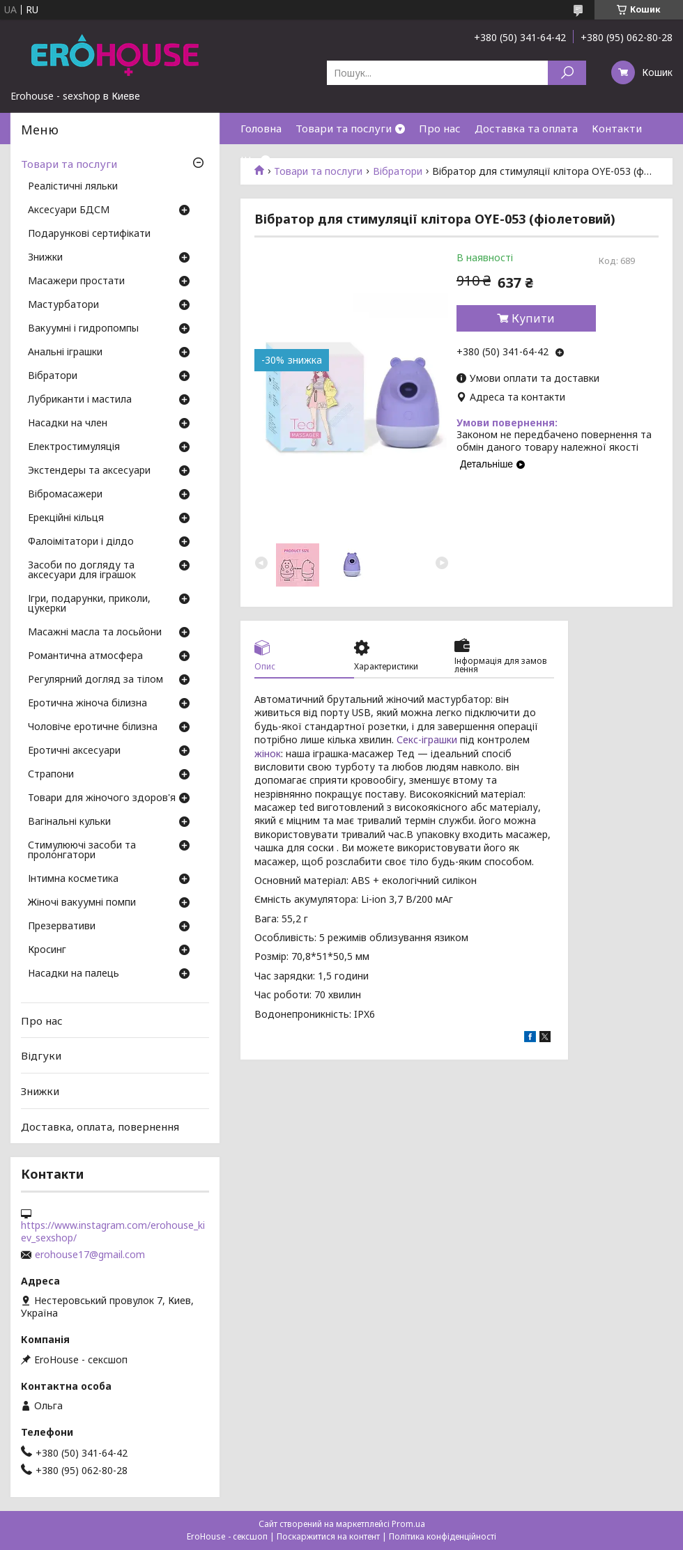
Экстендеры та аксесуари (89, 470)
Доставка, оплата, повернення (100, 1126)
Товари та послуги (344, 128)
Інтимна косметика (73, 879)
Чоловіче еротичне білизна (93, 727)
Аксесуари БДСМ (68, 210)
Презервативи (61, 926)
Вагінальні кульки (69, 822)
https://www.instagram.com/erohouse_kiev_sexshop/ (113, 1231)
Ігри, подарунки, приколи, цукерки (89, 604)
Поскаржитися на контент (328, 1536)
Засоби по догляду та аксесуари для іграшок (82, 570)
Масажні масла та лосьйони (95, 632)
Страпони (51, 774)
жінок (267, 753)
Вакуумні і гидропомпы (83, 328)
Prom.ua (408, 1524)
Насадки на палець (73, 973)
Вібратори (52, 376)
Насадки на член (67, 423)
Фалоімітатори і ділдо (81, 542)
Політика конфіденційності (442, 1536)
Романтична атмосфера (85, 656)
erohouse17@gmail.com (90, 1254)
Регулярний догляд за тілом (95, 679)
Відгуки (41, 1055)
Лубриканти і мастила (80, 399)
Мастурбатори (63, 305)
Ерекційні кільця (66, 518)
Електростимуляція (74, 447)
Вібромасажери (65, 494)
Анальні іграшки (65, 352)
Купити (533, 318)
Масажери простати (76, 281)
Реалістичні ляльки (73, 186)
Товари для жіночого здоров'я (102, 798)
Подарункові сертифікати (89, 234)
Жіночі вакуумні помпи (82, 902)
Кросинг (47, 950)
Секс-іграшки (427, 739)
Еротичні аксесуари (74, 751)
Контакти (617, 128)
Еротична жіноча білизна (87, 703)
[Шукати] (567, 73)
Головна (261, 128)
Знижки (45, 257)
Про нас (440, 128)
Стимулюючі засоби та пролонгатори (82, 850)
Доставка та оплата (526, 128)
